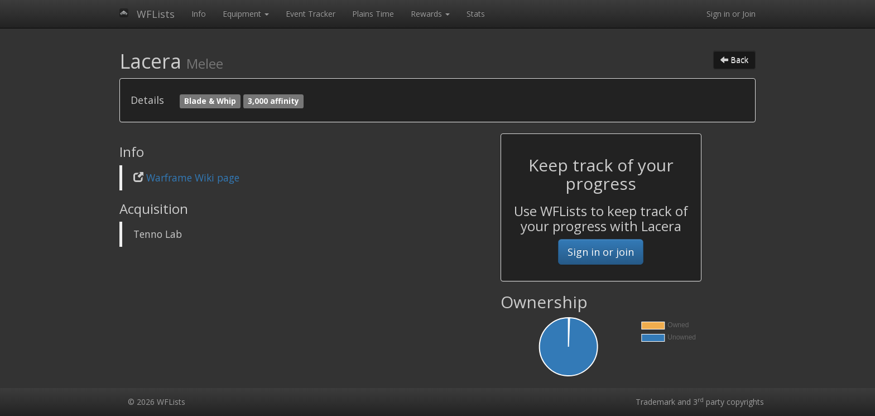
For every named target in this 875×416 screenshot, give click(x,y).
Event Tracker (310, 13)
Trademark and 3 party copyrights (700, 401)
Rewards (430, 13)
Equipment (246, 13)
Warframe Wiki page (192, 177)
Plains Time (373, 13)
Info (198, 13)
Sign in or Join (731, 13)
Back (734, 59)
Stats (476, 13)
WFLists (156, 14)
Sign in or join (601, 252)
